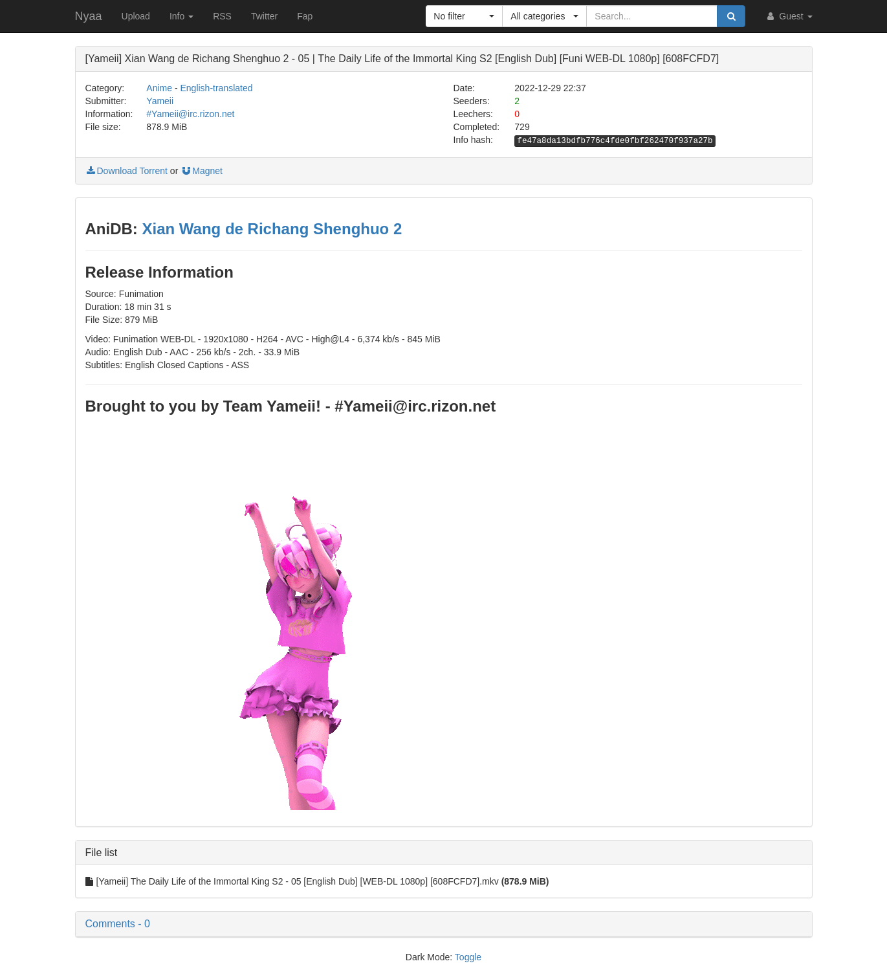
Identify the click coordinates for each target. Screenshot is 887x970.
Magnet (202, 171)
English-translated (216, 88)
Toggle (468, 957)
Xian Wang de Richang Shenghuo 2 (272, 228)
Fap (304, 16)
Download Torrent (126, 171)
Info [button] (181, 16)
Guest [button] (788, 16)
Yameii (159, 101)
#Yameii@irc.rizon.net (190, 114)
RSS (222, 16)
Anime (159, 88)
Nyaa (88, 16)
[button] (464, 16)
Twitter (264, 16)
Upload (136, 16)
